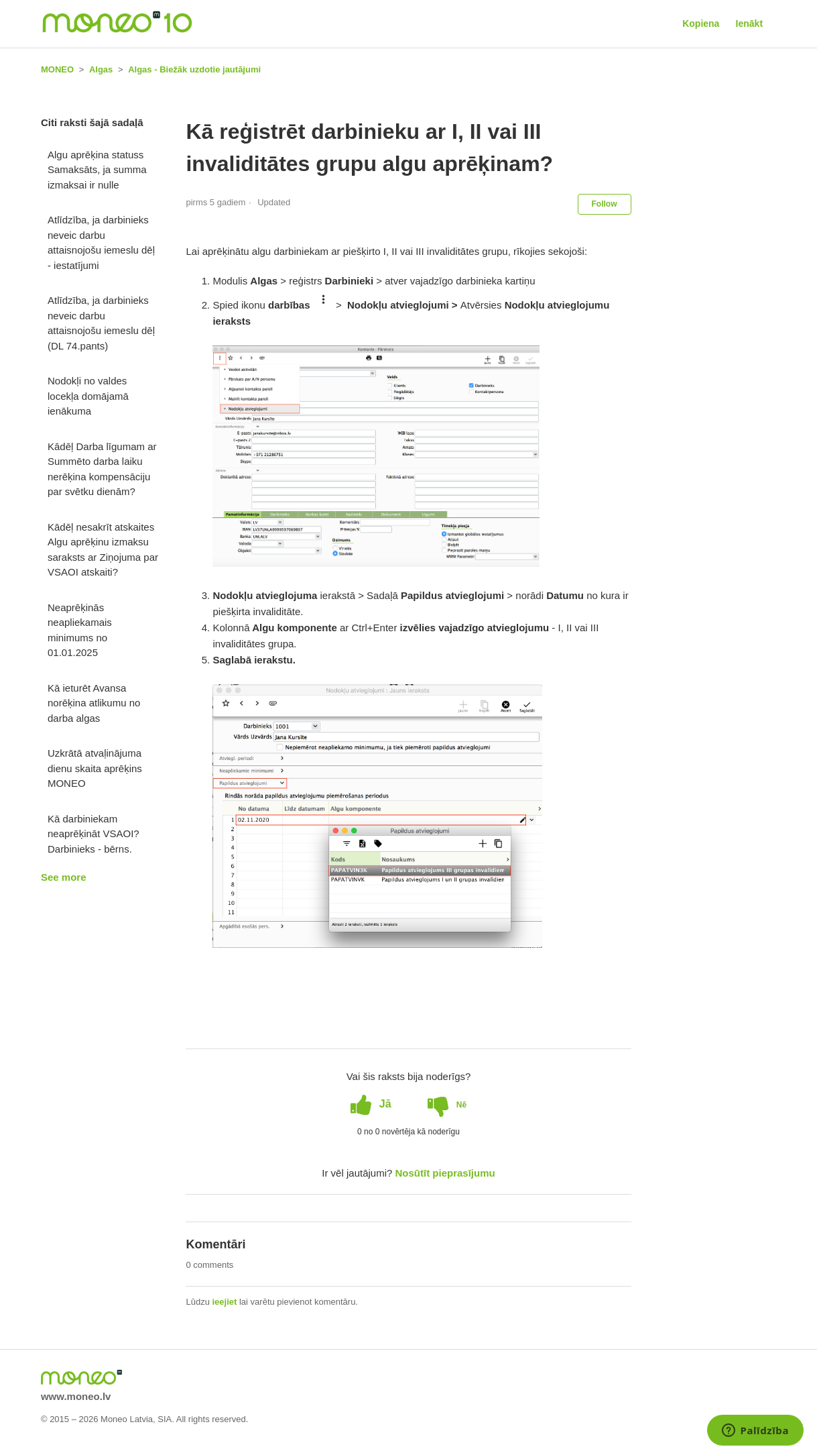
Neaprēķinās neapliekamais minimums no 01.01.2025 (80, 630)
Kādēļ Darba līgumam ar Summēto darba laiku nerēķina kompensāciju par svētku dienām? (102, 469)
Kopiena (700, 23)
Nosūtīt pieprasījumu (445, 1173)
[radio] (371, 1104)
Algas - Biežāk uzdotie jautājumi (194, 69)
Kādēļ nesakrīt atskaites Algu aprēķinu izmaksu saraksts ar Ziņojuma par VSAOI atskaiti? (103, 549)
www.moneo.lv (76, 1396)
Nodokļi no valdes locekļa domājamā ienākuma (88, 396)
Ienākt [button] (749, 23)
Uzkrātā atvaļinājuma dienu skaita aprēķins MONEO (95, 768)
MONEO (57, 69)
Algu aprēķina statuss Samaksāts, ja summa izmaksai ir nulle (97, 170)
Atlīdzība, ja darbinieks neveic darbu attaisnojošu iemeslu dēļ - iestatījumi (101, 242)
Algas (101, 69)
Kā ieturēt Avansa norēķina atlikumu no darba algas (94, 703)
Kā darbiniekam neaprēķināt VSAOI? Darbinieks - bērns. (93, 834)
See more (63, 877)
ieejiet (224, 1302)
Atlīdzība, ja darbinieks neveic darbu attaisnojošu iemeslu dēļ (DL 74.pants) (101, 323)
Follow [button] (604, 204)
